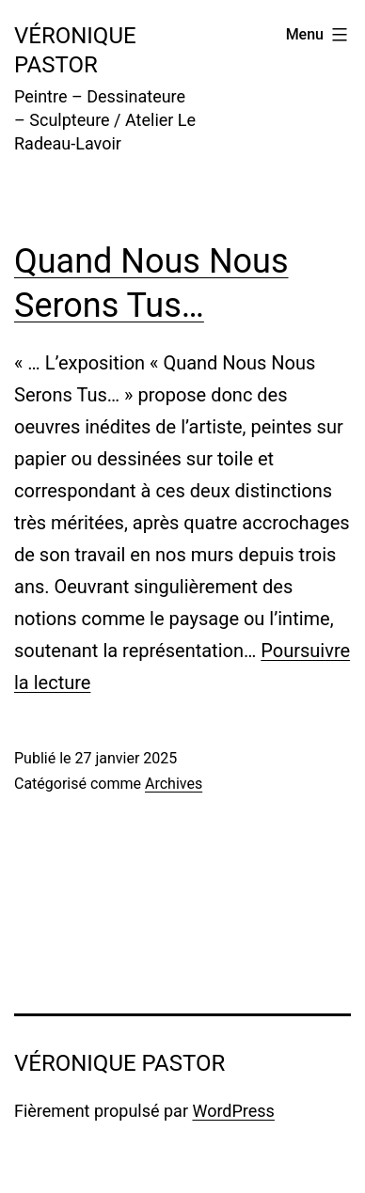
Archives (173, 784)
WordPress (233, 1111)
